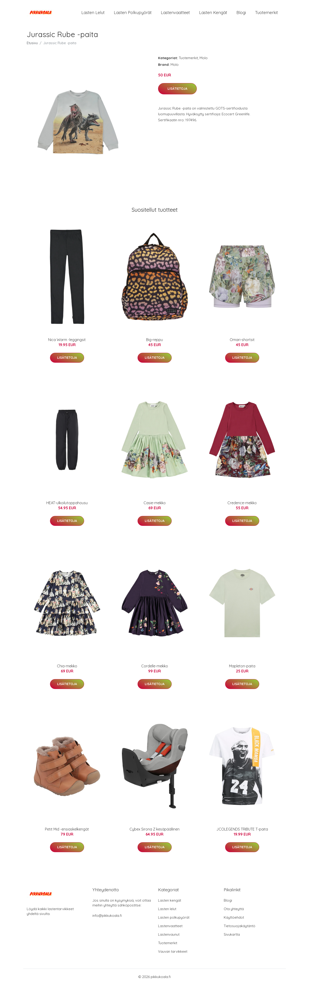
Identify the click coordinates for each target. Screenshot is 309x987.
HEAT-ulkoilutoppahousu (67, 505)
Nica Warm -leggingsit (67, 342)
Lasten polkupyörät (133, 13)
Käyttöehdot (234, 920)
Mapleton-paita (242, 668)
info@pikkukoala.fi (107, 918)
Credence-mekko (242, 505)
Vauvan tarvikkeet (172, 954)
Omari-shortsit (242, 342)
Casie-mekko (155, 505)
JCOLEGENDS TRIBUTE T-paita (242, 831)
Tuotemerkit (266, 13)
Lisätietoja (177, 91)
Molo (204, 60)
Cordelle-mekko (154, 668)
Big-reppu (154, 342)
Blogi (241, 13)
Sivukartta (232, 937)
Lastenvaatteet (175, 13)
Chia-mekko (67, 668)
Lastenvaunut (169, 937)
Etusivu (32, 45)
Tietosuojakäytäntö (239, 928)
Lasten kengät (213, 13)
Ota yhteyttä (234, 911)
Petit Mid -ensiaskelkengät (67, 831)
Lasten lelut (93, 13)
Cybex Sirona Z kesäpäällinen (154, 831)
